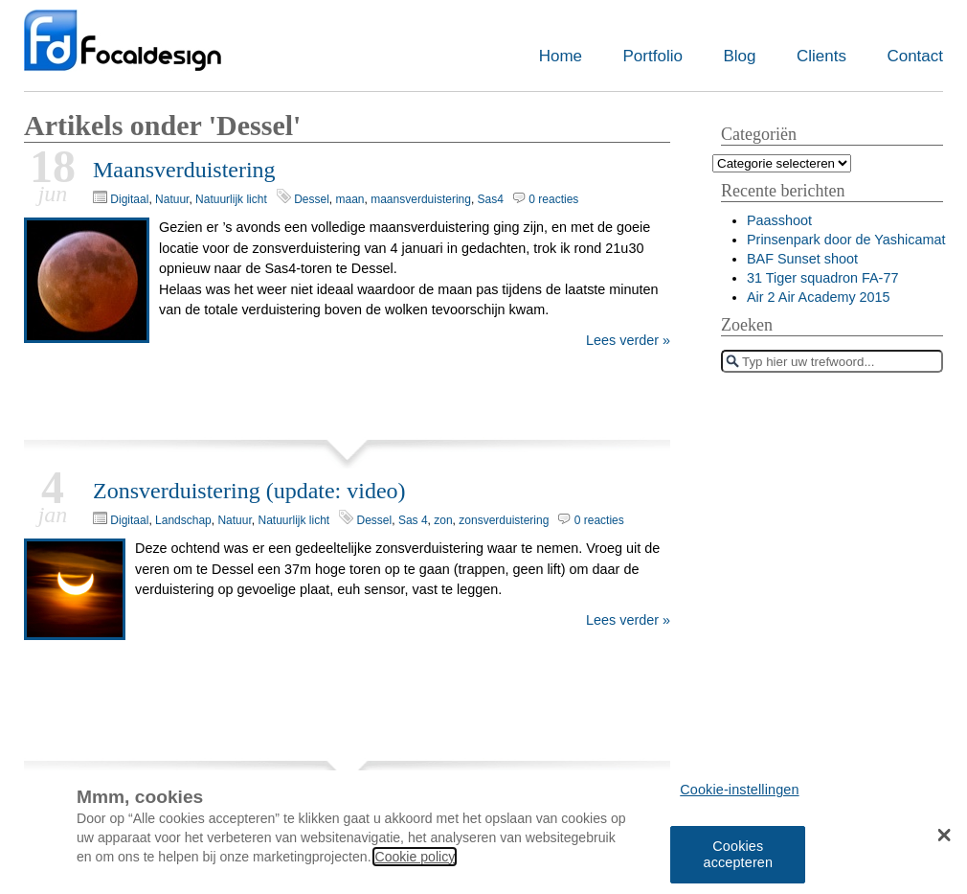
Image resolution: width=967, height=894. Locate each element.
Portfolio (653, 56)
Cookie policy (414, 861)
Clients (821, 56)
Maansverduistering (184, 169)
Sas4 (491, 199)
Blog (739, 56)
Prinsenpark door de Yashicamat (846, 239)
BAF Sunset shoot (802, 258)
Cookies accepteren (738, 859)
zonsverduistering (504, 520)
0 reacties (553, 199)
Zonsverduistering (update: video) (249, 490)
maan (350, 199)
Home (560, 56)
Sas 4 (413, 520)
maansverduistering (421, 199)
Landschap (183, 520)
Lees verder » (628, 340)
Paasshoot (779, 220)
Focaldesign (122, 50)
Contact (915, 56)
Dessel (311, 199)
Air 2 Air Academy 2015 (818, 297)
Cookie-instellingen (739, 795)
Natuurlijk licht (231, 199)
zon (443, 520)
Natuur (172, 199)
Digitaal (129, 199)
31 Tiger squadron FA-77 (822, 278)
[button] (944, 839)
